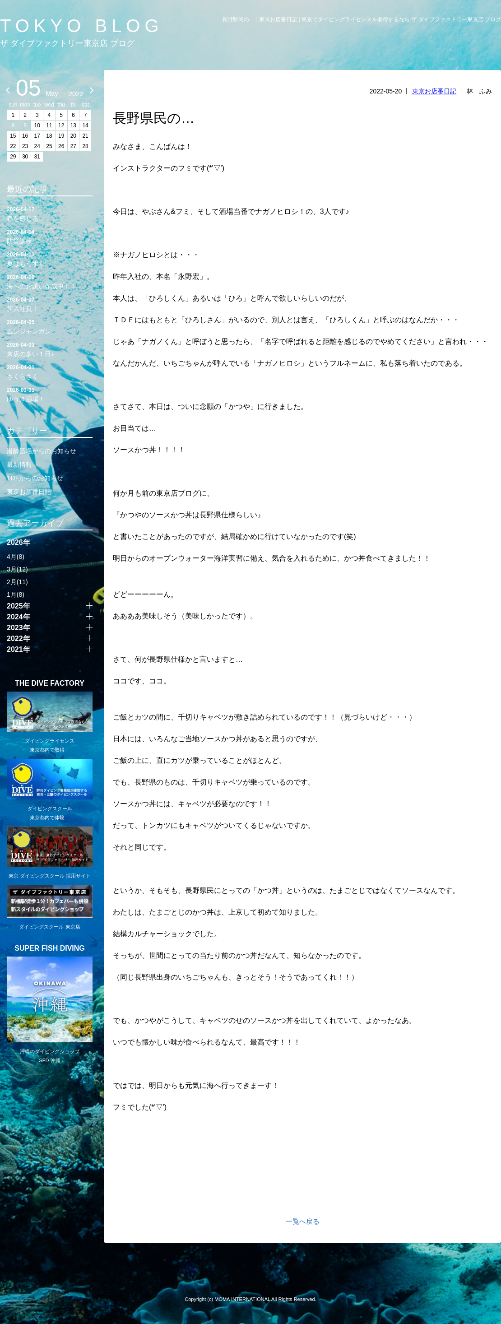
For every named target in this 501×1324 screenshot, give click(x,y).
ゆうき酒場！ (50, 394)
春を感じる (50, 213)
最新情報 (19, 464)
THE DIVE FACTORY (49, 683)
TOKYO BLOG (81, 26)
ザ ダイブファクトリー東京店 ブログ (67, 43)
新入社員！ (50, 303)
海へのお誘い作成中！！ (50, 281)
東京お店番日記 (434, 91)
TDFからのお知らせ (35, 478)
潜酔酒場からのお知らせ (41, 451)
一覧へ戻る (303, 1221)
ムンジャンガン (50, 326)
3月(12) (17, 569)
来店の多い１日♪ (50, 349)
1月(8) (15, 594)
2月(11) (17, 581)
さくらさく (50, 371)
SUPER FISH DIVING (49, 948)
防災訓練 (50, 236)
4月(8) (15, 556)
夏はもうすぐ (50, 258)
